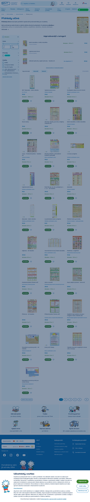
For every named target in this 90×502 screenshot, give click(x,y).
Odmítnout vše (82, 491)
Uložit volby (82, 486)
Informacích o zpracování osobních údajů (53, 499)
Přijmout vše (81, 481)
